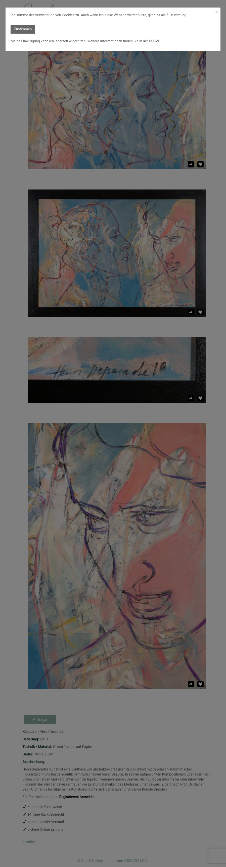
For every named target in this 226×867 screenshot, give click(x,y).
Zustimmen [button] (23, 29)
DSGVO (154, 41)
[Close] (216, 12)
